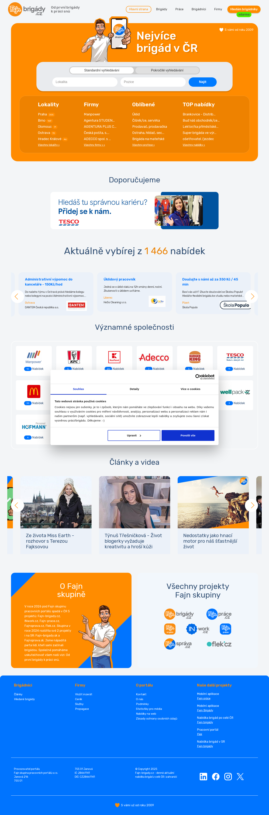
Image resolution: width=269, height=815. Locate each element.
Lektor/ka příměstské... (200, 127)
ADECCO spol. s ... (97, 139)
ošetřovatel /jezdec (198, 139)
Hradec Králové (53, 139)
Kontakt (141, 694)
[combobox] (85, 82)
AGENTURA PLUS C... (100, 127)
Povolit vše (188, 435)
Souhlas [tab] (78, 389)
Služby (79, 704)
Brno (45, 120)
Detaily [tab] (134, 389)
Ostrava (47, 133)
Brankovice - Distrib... (199, 114)
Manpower (92, 114)
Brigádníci (199, 9)
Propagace (82, 709)
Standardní (101, 70)
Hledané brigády (24, 699)
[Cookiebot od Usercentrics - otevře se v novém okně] (198, 377)
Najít (202, 82)
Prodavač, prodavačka (149, 127)
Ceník (78, 699)
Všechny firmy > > (94, 145)
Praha (46, 114)
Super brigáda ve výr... (199, 133)
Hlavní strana (138, 9)
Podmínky (142, 704)
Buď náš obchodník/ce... (201, 120)
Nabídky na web (146, 713)
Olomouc (48, 127)
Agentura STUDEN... (99, 120)
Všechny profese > (143, 145)
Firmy (218, 9)
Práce (179, 9)
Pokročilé (167, 70)
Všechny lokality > (49, 145)
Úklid (136, 114)
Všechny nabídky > (194, 145)
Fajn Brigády (205, 710)
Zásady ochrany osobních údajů (156, 718)
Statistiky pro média (149, 709)
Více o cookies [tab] (190, 389)
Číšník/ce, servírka (146, 120)
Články (18, 694)
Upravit (134, 435)
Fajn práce (204, 698)
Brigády (161, 9)
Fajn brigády (205, 722)
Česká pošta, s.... (96, 133)
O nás (139, 699)
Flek (199, 734)
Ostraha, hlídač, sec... (148, 133)
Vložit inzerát (83, 694)
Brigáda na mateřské (148, 139)
